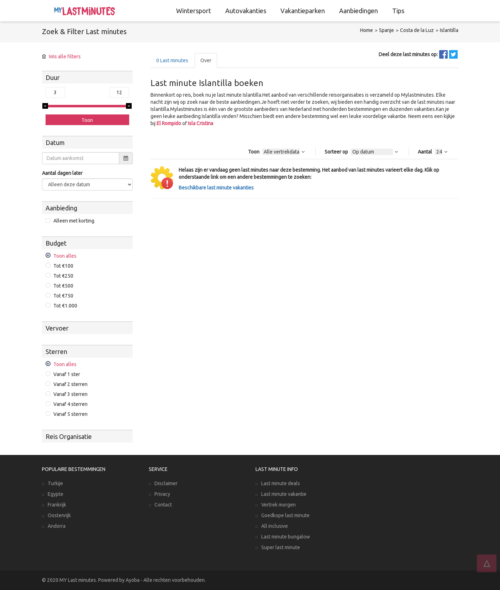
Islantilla (449, 30)
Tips (398, 10)
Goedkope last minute (285, 515)
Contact (163, 505)
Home (366, 30)
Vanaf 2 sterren (70, 384)
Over (205, 60)
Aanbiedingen (358, 10)
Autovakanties (245, 10)
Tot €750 (63, 296)
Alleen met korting (73, 221)
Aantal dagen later (62, 173)
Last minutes (172, 60)
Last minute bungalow (285, 537)
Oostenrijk (59, 515)
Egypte (55, 494)
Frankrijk (57, 505)
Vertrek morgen (278, 505)
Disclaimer (166, 483)
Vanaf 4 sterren (70, 404)
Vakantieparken (302, 10)
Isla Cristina (200, 123)
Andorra (56, 526)
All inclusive (274, 526)
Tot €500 (63, 286)
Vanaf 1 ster (66, 374)
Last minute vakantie (283, 494)
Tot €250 (63, 276)
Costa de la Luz (417, 30)
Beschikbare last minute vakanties (216, 188)
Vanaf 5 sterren (70, 414)
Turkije (55, 483)
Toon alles (65, 256)
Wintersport (193, 10)
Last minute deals (280, 483)
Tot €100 (63, 266)
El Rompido (169, 123)
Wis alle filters (65, 56)
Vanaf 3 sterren (70, 394)
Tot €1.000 (65, 306)
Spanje (386, 30)
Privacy (162, 494)
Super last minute (280, 547)
